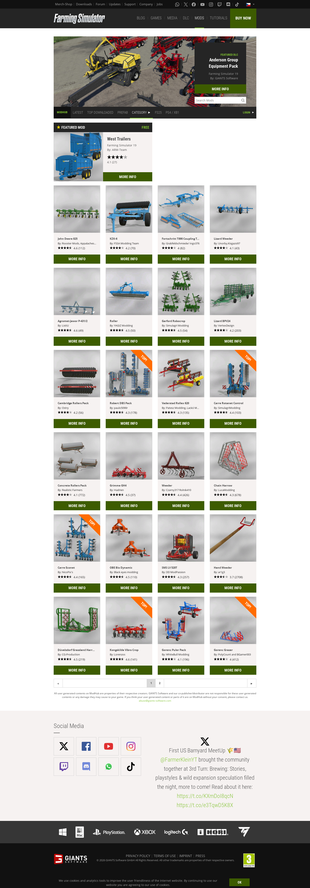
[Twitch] (220, 4)
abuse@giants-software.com (155, 700)
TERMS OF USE (165, 856)
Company (146, 4)
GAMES (156, 18)
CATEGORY (139, 112)
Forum (100, 4)
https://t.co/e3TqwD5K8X (205, 805)
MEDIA (172, 18)
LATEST (78, 112)
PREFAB (122, 112)
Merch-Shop (63, 4)
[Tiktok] (237, 4)
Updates (115, 4)
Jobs (160, 4)
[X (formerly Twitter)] (186, 4)
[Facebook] (194, 4)
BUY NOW (243, 18)
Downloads (84, 4)
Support (130, 4)
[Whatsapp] (177, 4)
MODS (199, 18)
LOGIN (246, 112)
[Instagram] (211, 4)
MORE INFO (220, 89)
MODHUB (62, 112)
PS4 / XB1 (172, 112)
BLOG (141, 18)
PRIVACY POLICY (138, 856)
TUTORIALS (218, 18)
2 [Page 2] (159, 683)
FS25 (158, 112)
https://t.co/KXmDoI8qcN (205, 796)
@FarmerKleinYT (178, 759)
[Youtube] (202, 4)
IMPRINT (185, 856)
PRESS (200, 856)
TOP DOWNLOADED (100, 112)
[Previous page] (251, 683)
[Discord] (228, 4)
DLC (186, 18)
